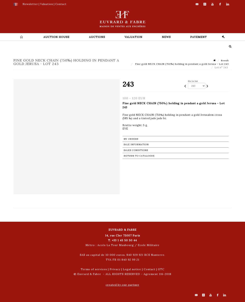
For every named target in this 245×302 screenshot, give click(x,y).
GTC (161, 269)
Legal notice (132, 269)
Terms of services (94, 269)
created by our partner (122, 284)
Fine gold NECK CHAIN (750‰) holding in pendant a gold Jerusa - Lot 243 (181, 63)
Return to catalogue (139, 155)
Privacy (115, 269)
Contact (149, 269)
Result (225, 60)
